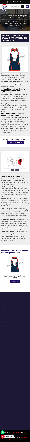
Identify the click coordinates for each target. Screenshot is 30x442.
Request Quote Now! (15, 142)
